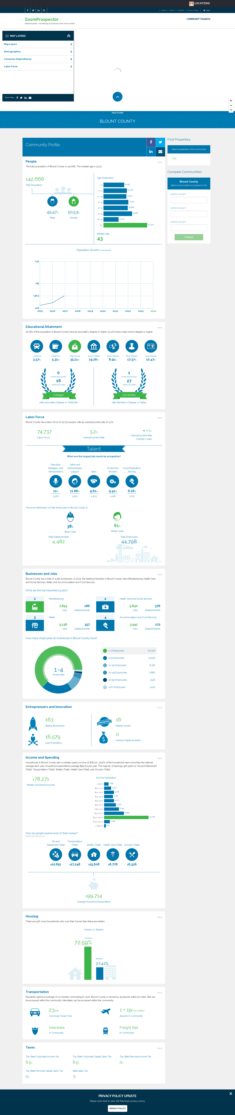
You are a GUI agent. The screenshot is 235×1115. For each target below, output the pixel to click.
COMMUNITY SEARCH (198, 19)
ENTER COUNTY (189, 198)
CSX (174, 158)
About (163, 10)
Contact (181, 10)
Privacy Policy (193, 10)
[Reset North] (231, 110)
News (172, 10)
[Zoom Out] (231, 105)
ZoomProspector (42, 19)
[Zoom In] (231, 100)
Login (207, 10)
